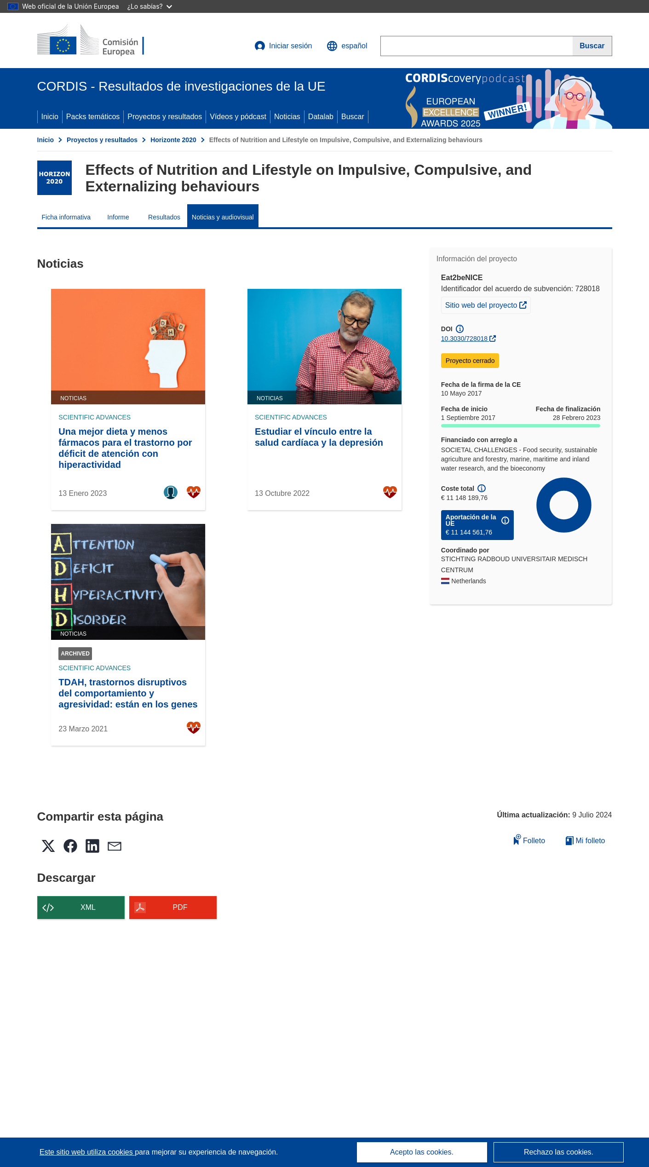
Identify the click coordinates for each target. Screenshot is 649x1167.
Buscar (352, 117)
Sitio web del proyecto (488, 304)
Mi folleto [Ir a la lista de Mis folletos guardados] (585, 840)
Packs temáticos (93, 117)
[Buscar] (592, 46)
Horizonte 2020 (173, 140)
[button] (346, 46)
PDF (180, 907)
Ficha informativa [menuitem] (66, 217)
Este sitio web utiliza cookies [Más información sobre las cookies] (87, 1152)
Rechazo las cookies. (558, 1152)
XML (88, 907)
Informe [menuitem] (118, 217)
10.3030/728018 (464, 338)
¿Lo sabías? (149, 6)
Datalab (320, 117)
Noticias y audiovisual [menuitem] (223, 217)
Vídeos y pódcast (238, 117)
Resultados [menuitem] (164, 217)
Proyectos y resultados (164, 117)
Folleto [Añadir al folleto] (529, 839)
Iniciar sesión (283, 46)
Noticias (287, 117)
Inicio (49, 117)
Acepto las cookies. (422, 1152)
